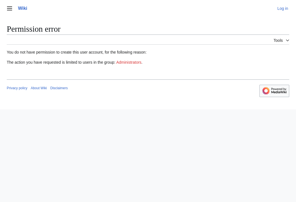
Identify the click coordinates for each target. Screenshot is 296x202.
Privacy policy (17, 88)
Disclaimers (59, 88)
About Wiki (39, 88)
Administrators (128, 62)
